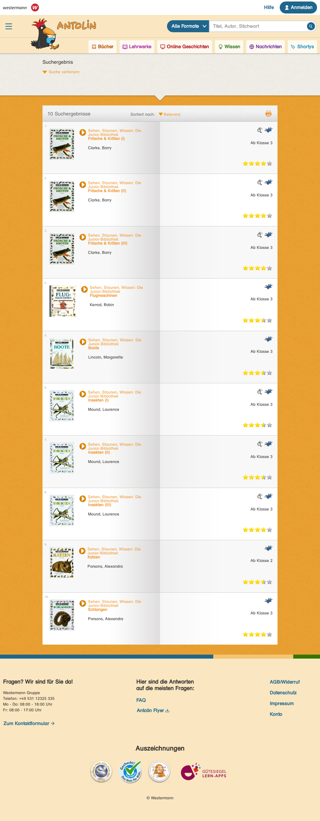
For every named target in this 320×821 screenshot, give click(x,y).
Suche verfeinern (64, 71)
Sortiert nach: (142, 114)
